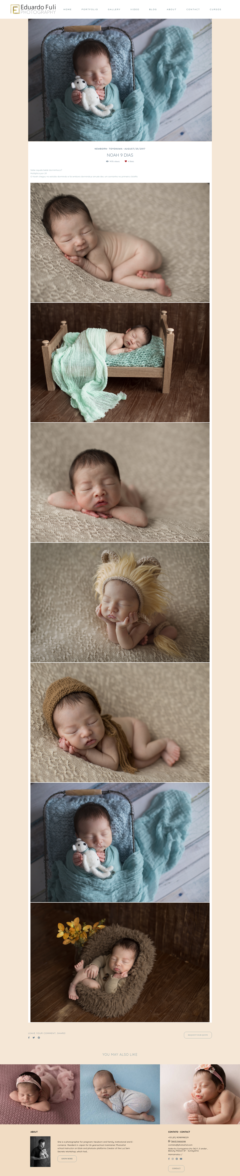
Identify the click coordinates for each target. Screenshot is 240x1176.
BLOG (153, 9)
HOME (68, 9)
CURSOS (215, 9)
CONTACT (193, 9)
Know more (67, 1159)
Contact (176, 1169)
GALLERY (114, 9)
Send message (178, 1141)
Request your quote (198, 1035)
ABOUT (172, 9)
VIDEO (134, 9)
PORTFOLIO (90, 9)
